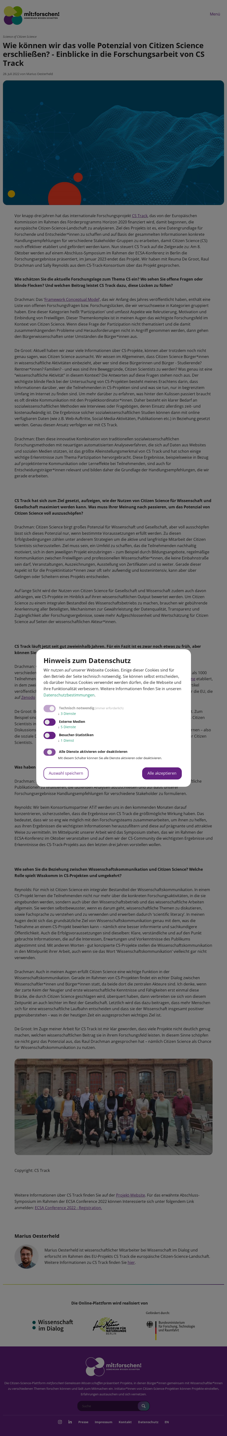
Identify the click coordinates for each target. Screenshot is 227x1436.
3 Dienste (67, 713)
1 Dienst (66, 740)
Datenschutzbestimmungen (69, 695)
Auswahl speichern (66, 773)
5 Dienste (67, 727)
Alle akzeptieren (161, 773)
